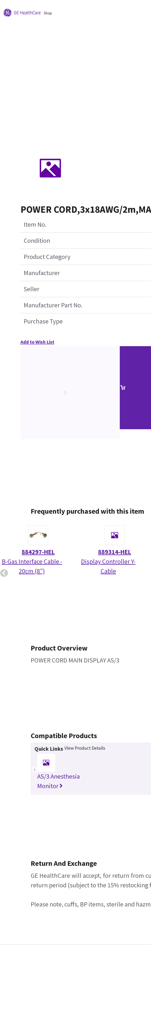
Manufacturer (42, 273)
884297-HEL (38, 552)
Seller (31, 289)
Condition (37, 241)
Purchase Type (43, 321)
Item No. (35, 224)
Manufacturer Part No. (53, 305)
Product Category (47, 257)
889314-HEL (114, 552)
